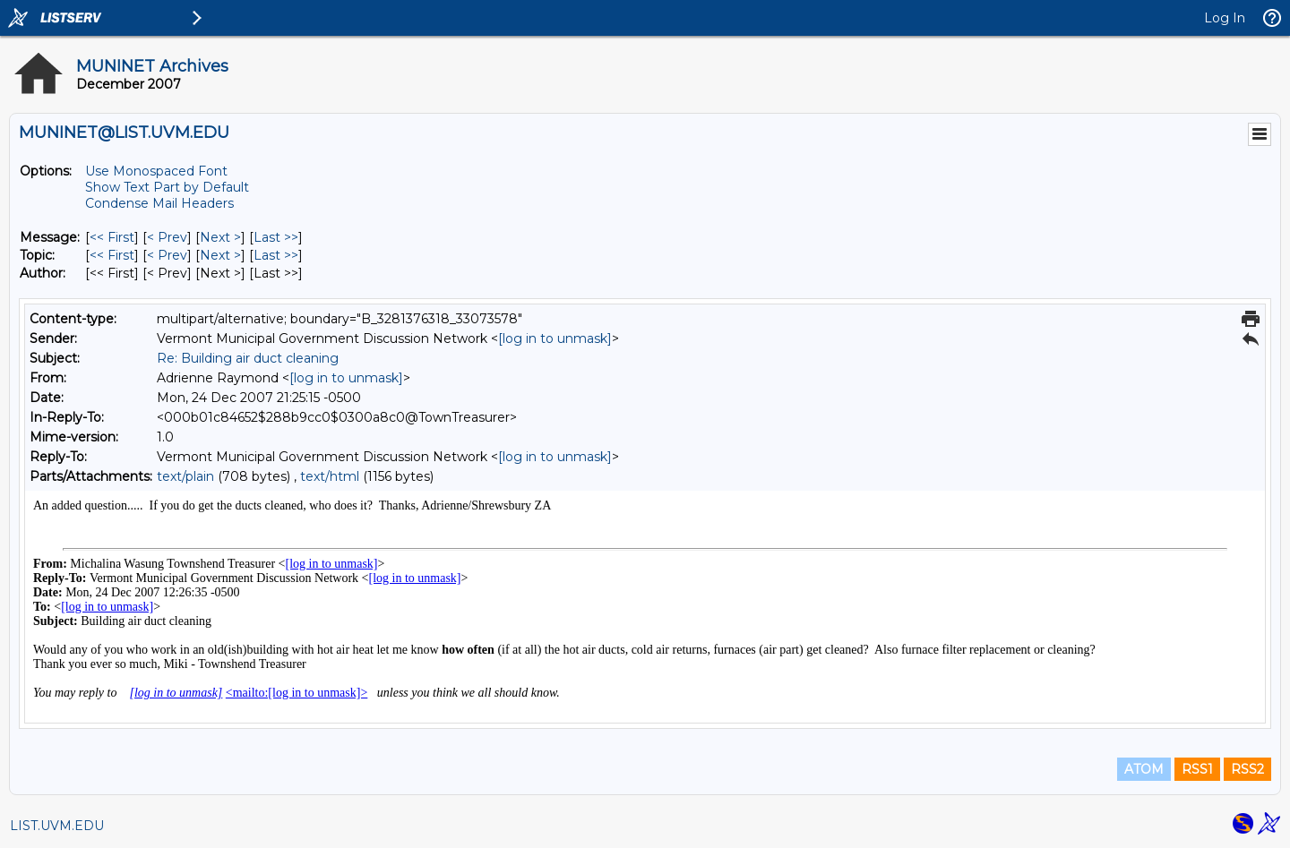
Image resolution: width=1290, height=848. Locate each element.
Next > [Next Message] (220, 237)
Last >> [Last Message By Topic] (276, 255)
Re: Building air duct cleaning (248, 358)
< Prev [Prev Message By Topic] (167, 255)
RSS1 (1197, 769)
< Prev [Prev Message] (167, 237)
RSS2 (1247, 769)
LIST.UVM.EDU (57, 826)
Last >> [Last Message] (276, 237)
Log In (1224, 18)
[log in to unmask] (555, 338)
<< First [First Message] (112, 237)
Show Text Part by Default (167, 187)
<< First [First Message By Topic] (112, 255)
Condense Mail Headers (159, 203)
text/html (329, 476)
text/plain (185, 476)
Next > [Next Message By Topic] (220, 255)
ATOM (1144, 769)
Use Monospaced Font (156, 171)
